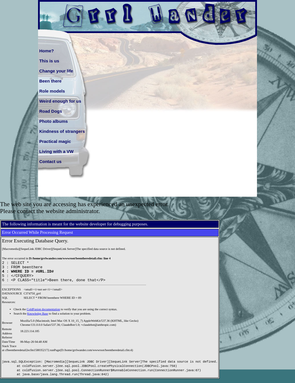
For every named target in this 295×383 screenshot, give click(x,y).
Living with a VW (56, 151)
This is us (49, 60)
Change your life (56, 70)
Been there (50, 80)
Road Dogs (50, 111)
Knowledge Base (37, 317)
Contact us (50, 161)
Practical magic (55, 141)
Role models (52, 91)
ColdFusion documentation (43, 313)
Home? (46, 50)
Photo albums (53, 121)
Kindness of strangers (62, 131)
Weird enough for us (60, 101)
